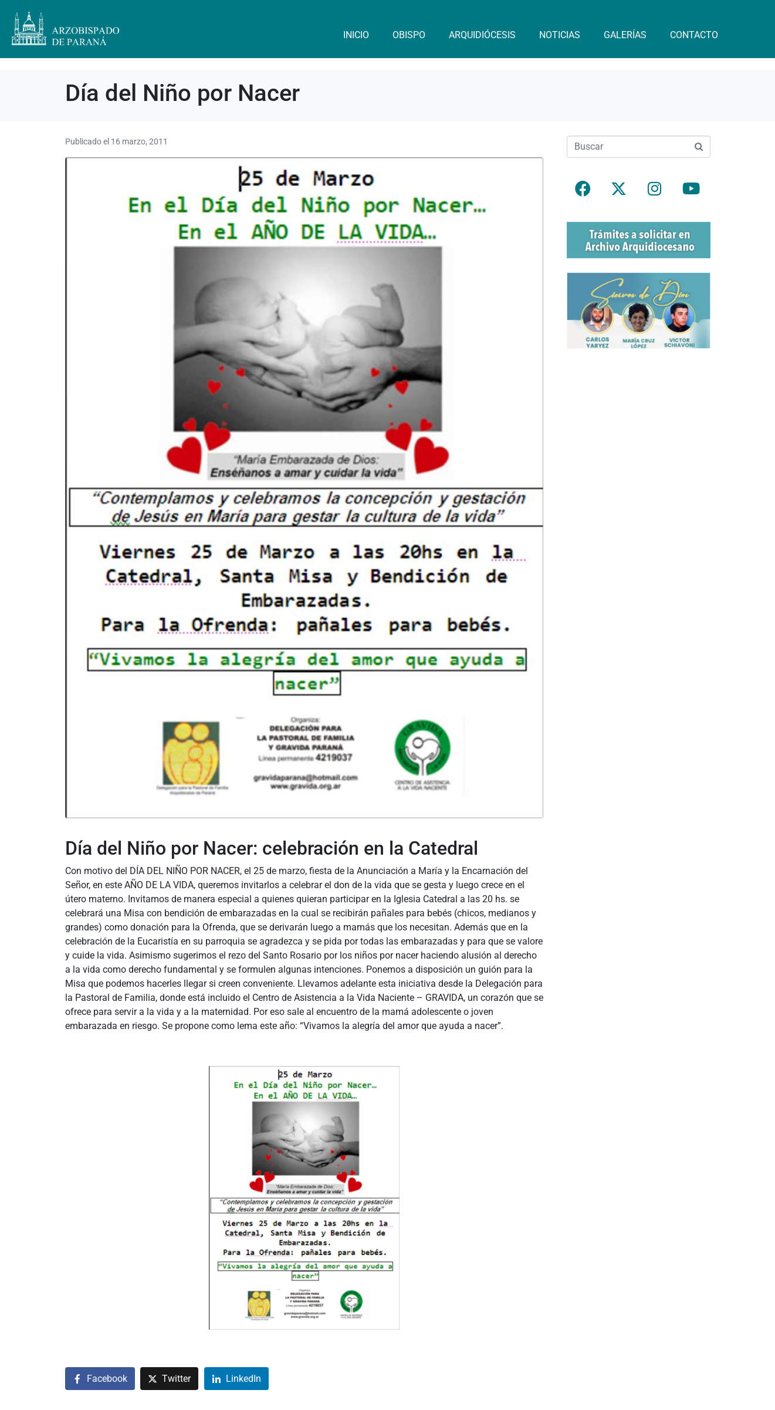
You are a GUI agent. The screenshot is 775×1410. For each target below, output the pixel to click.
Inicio (356, 35)
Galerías (625, 35)
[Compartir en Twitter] (169, 1378)
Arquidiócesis (482, 35)
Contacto (694, 35)
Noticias (559, 35)
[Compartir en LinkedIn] (236, 1378)
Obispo (408, 35)
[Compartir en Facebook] (100, 1378)
